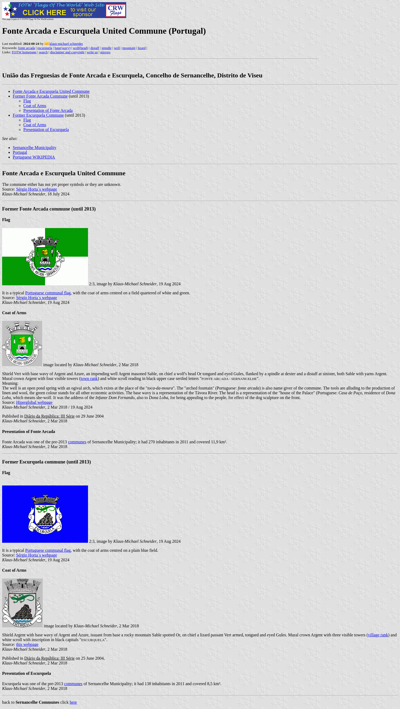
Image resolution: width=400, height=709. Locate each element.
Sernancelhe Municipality (34, 147)
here (73, 702)
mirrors (105, 52)
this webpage (27, 644)
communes (77, 442)
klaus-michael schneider (66, 44)
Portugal (20, 152)
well (117, 48)
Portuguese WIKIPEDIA (34, 157)
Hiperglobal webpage (34, 402)
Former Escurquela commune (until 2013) (46, 462)
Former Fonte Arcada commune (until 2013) (49, 209)
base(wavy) (63, 48)
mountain (128, 48)
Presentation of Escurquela (46, 129)
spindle (107, 48)
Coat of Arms (34, 105)
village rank (378, 635)
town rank (89, 378)
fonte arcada (26, 48)
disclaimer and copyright (67, 52)
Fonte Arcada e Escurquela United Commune (51, 91)
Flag (27, 101)
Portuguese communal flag (48, 293)
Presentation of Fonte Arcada (48, 110)
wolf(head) (80, 48)
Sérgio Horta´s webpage (36, 189)
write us (92, 52)
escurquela (44, 48)
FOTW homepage (24, 52)
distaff (94, 48)
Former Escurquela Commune (38, 115)
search (43, 52)
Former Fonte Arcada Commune (40, 96)
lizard (142, 48)
